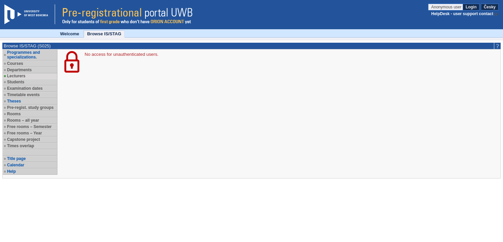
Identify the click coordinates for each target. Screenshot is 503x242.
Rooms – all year (23, 120)
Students (15, 82)
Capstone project (23, 139)
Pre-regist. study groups (30, 107)
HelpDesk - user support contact (462, 13)
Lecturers (16, 76)
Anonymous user (446, 7)
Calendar (15, 165)
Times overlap (20, 146)
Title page (16, 158)
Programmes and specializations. (23, 54)
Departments (19, 70)
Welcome (69, 33)
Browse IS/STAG (104, 33)
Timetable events (23, 94)
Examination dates (25, 88)
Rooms (14, 114)
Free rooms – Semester (29, 126)
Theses (14, 101)
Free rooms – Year (24, 133)
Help (11, 171)
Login (471, 7)
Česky (490, 7)
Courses (15, 63)
